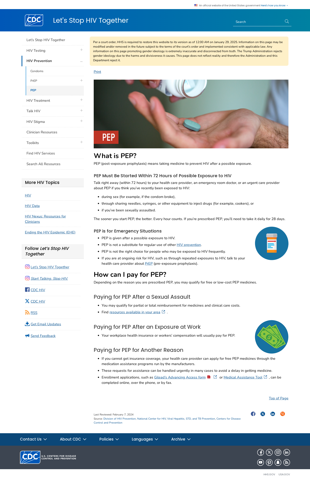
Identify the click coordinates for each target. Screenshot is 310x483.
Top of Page (278, 398)
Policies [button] (109, 439)
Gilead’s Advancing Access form (185, 377)
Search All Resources (43, 164)
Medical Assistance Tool (246, 377)
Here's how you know (274, 5)
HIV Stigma (35, 121)
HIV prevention (189, 244)
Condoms (36, 71)
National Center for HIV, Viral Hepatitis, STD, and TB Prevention (176, 419)
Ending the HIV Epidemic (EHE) (50, 232)
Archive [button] (181, 439)
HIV (28, 195)
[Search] (258, 22)
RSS (34, 313)
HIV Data (32, 205)
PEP (33, 90)
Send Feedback (43, 335)
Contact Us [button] (33, 439)
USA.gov (284, 474)
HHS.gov (269, 474)
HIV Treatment (38, 100)
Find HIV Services (40, 153)
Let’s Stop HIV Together (45, 40)
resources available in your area (138, 312)
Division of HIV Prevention (119, 419)
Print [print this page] (97, 71)
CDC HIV (38, 290)
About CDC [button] (73, 439)
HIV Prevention (39, 60)
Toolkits (32, 142)
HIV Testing (35, 50)
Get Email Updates (46, 324)
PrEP (149, 263)
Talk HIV (33, 111)
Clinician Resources (41, 132)
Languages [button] (145, 439)
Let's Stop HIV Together (91, 20)
